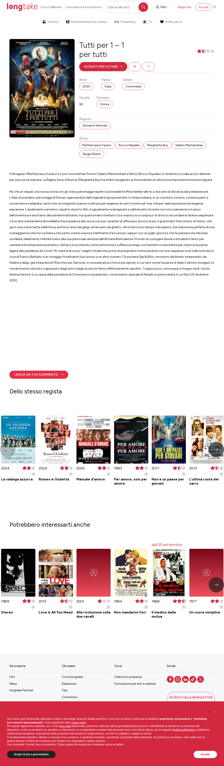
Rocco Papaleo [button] (129, 145)
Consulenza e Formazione (84, 7)
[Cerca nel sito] (126, 7)
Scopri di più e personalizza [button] (31, 754)
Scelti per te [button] (171, 22)
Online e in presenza (128, 677)
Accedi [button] (203, 7)
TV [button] (147, 22)
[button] (103, 66)
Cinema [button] (50, 22)
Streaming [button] (124, 22)
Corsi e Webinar (51, 7)
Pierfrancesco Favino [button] (96, 145)
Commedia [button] (133, 86)
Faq (64, 690)
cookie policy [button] (78, 722)
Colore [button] (104, 104)
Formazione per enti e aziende (135, 684)
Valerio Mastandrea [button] (189, 145)
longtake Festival (21, 690)
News (13, 684)
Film (12, 677)
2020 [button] (86, 86)
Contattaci (70, 697)
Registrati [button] (184, 7)
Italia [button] (108, 86)
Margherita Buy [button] (157, 145)
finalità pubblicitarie (184, 729)
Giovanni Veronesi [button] (94, 125)
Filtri (161, 7)
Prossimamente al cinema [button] (86, 22)
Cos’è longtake (72, 677)
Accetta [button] (205, 754)
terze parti (65, 726)
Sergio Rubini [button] (91, 154)
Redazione (69, 684)
